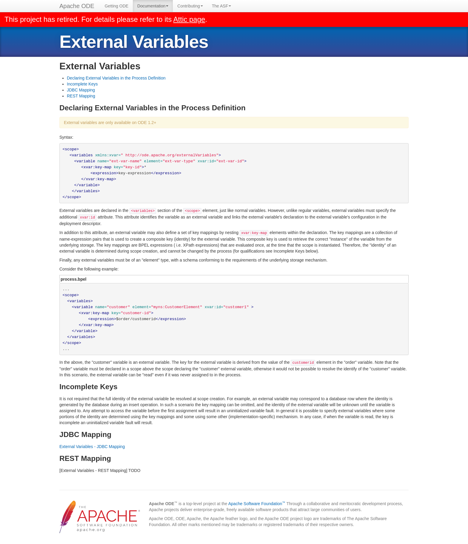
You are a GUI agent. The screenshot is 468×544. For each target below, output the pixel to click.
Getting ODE (116, 6)
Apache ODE (76, 6)
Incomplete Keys (82, 84)
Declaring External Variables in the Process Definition (116, 78)
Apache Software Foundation (256, 503)
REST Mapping (81, 96)
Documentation (152, 6)
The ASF (221, 6)
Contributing (190, 6)
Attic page (189, 19)
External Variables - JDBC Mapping (92, 446)
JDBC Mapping (81, 90)
